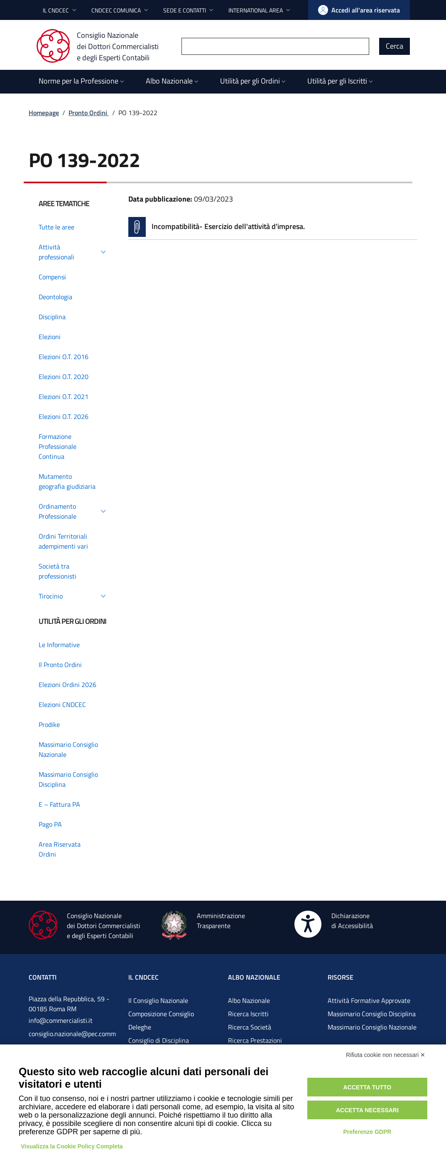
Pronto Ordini (89, 113)
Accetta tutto (367, 1087)
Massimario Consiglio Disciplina (372, 1014)
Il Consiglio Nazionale (158, 1000)
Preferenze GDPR (367, 1131)
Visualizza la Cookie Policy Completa (72, 1146)
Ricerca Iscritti (248, 1014)
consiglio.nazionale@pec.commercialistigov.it (72, 1040)
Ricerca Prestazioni (255, 1040)
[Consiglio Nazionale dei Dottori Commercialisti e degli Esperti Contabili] (102, 46)
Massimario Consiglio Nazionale (372, 1027)
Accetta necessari (367, 1110)
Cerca (394, 46)
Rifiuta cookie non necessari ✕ (385, 1055)
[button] (60, 10)
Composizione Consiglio (161, 1014)
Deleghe (139, 1027)
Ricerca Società (249, 1027)
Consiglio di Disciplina (158, 1040)
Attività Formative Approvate (369, 1000)
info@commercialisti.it (61, 1020)
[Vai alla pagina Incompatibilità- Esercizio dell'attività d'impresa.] (272, 227)
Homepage (44, 113)
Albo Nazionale (249, 1000)
